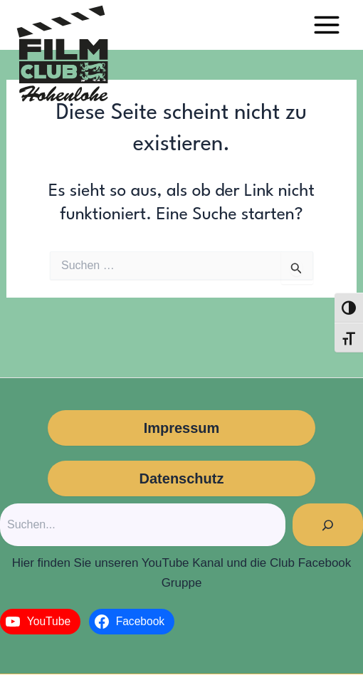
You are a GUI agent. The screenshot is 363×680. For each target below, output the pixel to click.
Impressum (182, 428)
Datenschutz (182, 478)
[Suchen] (328, 524)
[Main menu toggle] (327, 25)
